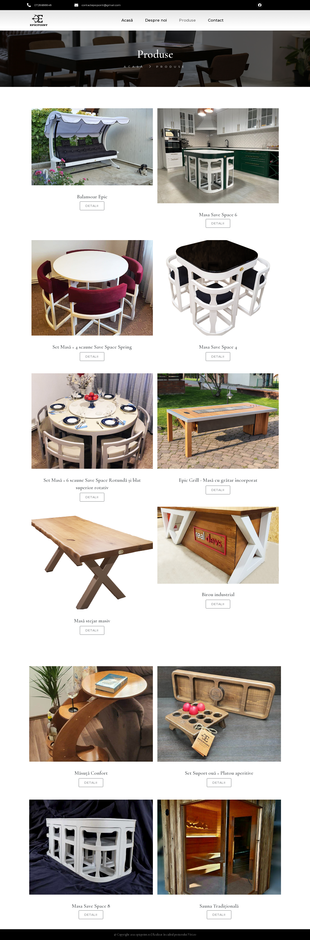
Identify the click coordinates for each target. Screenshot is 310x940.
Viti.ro (192, 934)
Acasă (127, 20)
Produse (187, 20)
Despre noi (156, 20)
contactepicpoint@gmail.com (101, 5)
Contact (215, 20)
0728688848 (43, 5)
